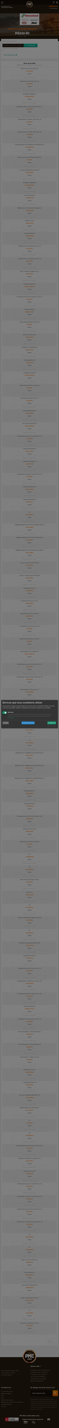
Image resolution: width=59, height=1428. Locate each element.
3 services (11, 718)
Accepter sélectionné (28, 723)
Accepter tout (51, 723)
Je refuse (5, 723)
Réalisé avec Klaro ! (52, 726)
